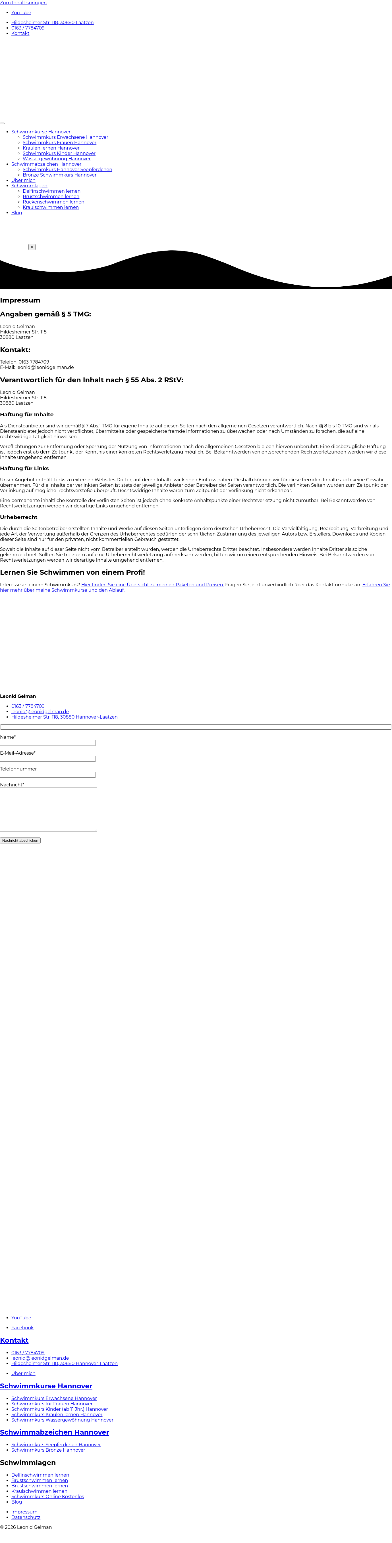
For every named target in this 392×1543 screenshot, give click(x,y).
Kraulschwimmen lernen (51, 207)
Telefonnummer (48, 771)
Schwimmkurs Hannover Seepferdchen (67, 169)
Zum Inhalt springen (23, 2)
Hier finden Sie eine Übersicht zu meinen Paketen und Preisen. (152, 584)
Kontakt (14, 1349)
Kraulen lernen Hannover (51, 148)
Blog (16, 212)
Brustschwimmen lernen (51, 196)
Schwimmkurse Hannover (40, 132)
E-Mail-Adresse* (48, 755)
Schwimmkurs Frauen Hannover (59, 142)
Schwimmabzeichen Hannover (46, 164)
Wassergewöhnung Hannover (57, 158)
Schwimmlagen (29, 185)
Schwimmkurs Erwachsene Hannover (65, 137)
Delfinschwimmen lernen (52, 191)
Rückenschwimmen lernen (53, 202)
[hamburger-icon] (2, 123)
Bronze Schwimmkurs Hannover (60, 175)
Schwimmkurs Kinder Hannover (59, 153)
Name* (48, 739)
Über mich (23, 180)
